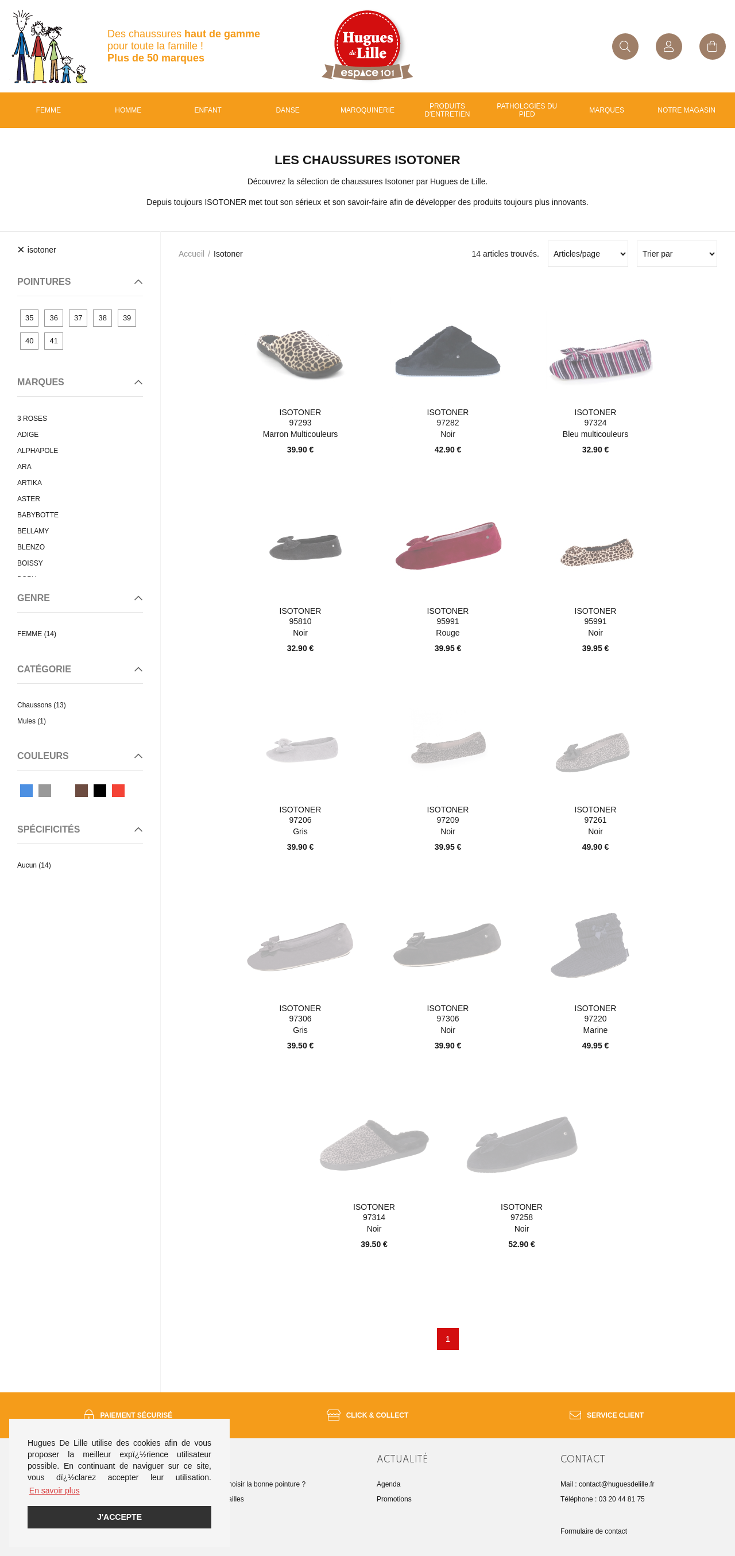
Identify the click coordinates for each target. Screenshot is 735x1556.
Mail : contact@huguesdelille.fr (607, 1484)
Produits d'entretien (447, 110)
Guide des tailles (218, 1499)
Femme (48, 110)
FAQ (200, 1514)
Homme (128, 110)
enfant (208, 110)
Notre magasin (686, 110)
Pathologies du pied (527, 110)
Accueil (191, 253)
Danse (287, 110)
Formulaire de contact (593, 1531)
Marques (606, 110)
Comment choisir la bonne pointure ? (249, 1484)
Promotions (394, 1499)
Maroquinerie (367, 110)
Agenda (388, 1484)
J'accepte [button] (119, 1517)
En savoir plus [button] (54, 1490)
